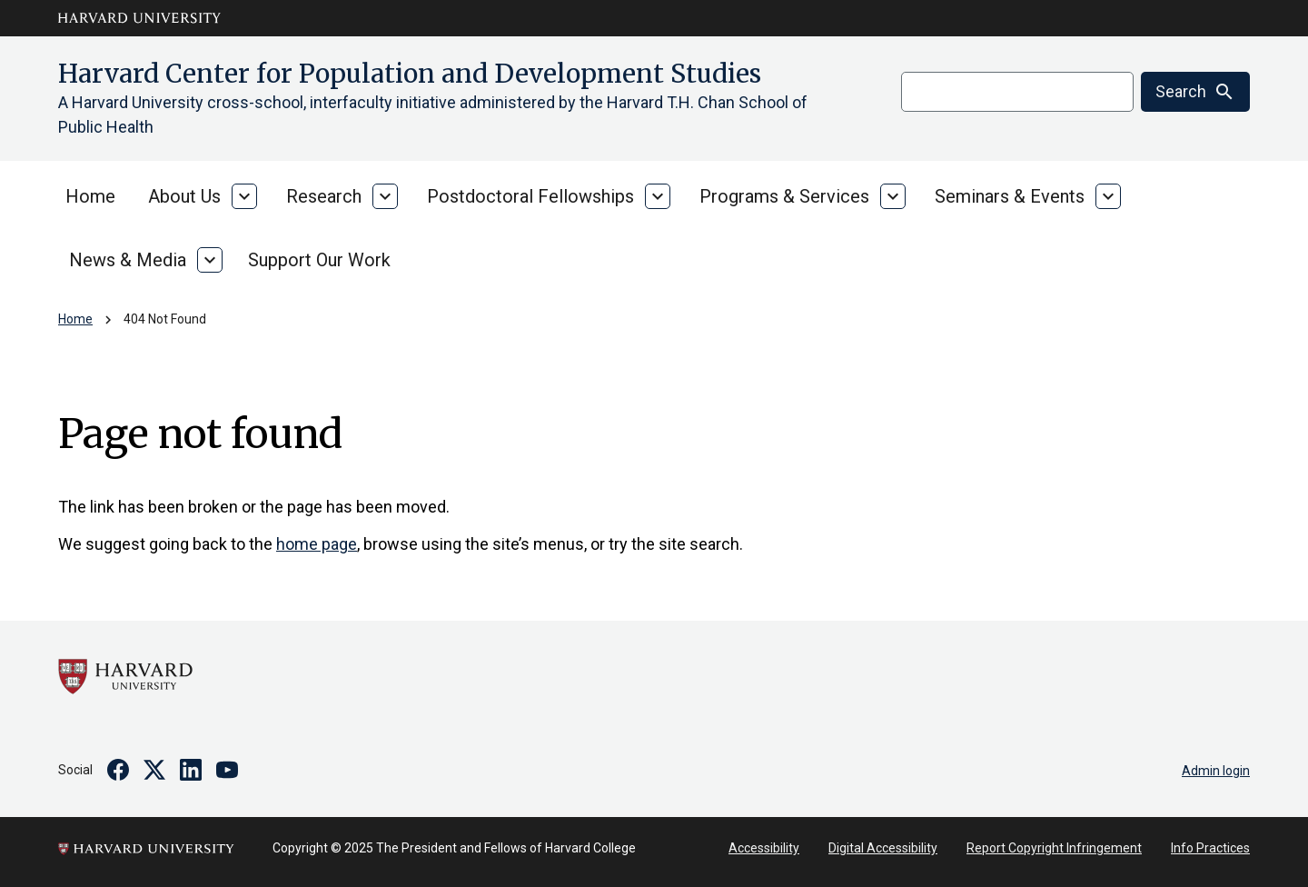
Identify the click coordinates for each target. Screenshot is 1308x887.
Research (324, 196)
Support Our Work (319, 260)
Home (90, 196)
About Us (184, 196)
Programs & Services (784, 196)
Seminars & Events (1010, 196)
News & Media (127, 260)
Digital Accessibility (882, 848)
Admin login (1216, 770)
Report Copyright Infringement (1054, 848)
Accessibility (763, 848)
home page (316, 543)
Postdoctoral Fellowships (530, 196)
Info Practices (1210, 848)
